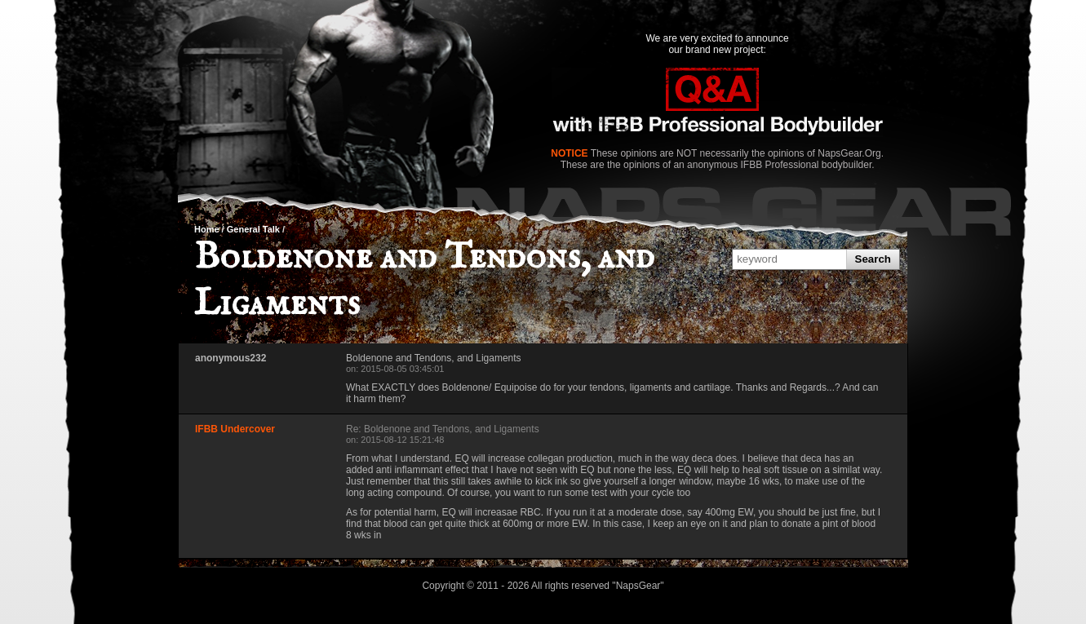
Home (206, 229)
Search (873, 259)
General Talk (253, 229)
